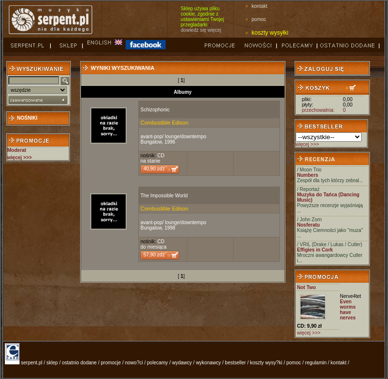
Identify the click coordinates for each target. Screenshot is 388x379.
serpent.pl (32, 362)
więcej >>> (307, 144)
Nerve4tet (350, 296)
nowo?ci (134, 362)
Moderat (16, 150)
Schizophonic (154, 109)
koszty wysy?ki (266, 362)
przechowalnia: (318, 110)
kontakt (259, 6)
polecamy (157, 362)
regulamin (315, 362)
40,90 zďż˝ (154, 168)
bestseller (235, 362)
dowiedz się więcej (201, 30)
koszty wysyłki (270, 32)
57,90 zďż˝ (154, 254)
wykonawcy (208, 362)
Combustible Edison (164, 123)
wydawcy (182, 362)
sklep (52, 362)
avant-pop (151, 136)
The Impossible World (164, 195)
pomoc (259, 19)
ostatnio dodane (79, 362)
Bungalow (150, 142)
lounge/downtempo (186, 136)
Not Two (306, 287)
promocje (111, 362)
